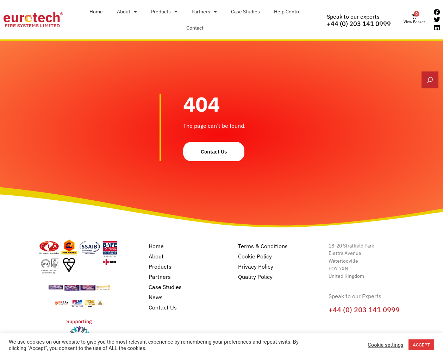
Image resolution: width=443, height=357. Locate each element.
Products (164, 12)
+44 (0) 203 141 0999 (359, 24)
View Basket (414, 21)
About (127, 12)
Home (96, 11)
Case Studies (245, 11)
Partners (204, 12)
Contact (195, 27)
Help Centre (287, 11)
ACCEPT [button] (421, 344)
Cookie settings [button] (385, 345)
